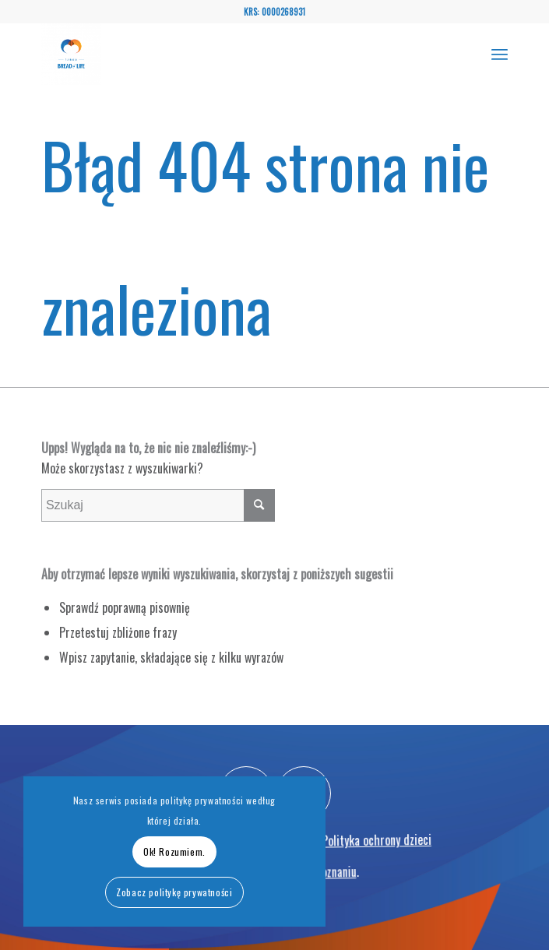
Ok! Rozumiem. (174, 851)
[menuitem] (499, 53)
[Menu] (499, 53)
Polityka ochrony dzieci (379, 867)
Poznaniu (336, 895)
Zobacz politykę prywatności (174, 892)
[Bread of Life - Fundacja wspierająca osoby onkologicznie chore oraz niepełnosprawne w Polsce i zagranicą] (227, 54)
